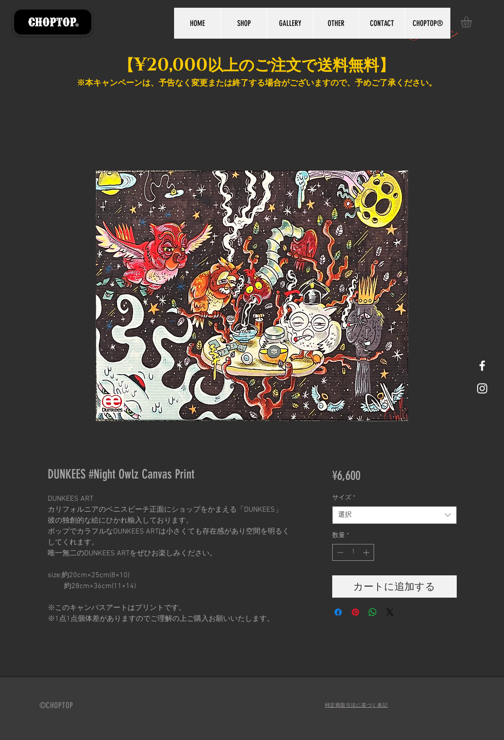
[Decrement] (339, 552)
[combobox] (394, 515)
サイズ (343, 498)
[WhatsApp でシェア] (372, 612)
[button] (472, 21)
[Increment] (367, 552)
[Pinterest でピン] (355, 612)
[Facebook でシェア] (338, 612)
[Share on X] (389, 612)
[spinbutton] (353, 552)
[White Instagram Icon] (482, 388)
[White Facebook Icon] (482, 366)
